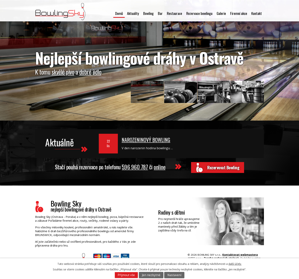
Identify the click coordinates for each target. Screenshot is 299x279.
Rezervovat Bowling (223, 166)
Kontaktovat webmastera (240, 253)
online (158, 166)
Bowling (148, 13)
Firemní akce (238, 13)
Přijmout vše (126, 275)
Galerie (221, 13)
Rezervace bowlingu (199, 13)
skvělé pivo (63, 71)
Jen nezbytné (151, 275)
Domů (119, 13)
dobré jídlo (90, 71)
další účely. (235, 264)
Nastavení (174, 275)
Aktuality (133, 13)
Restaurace (174, 13)
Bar (160, 13)
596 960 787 (134, 166)
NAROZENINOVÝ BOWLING (146, 140)
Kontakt (256, 13)
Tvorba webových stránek (221, 256)
